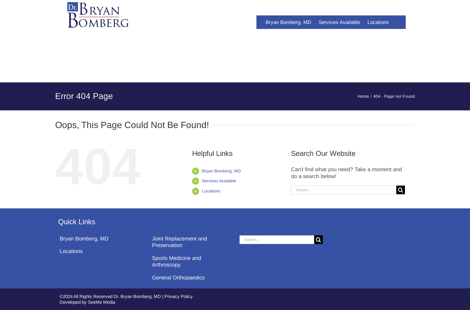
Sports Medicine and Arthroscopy (176, 261)
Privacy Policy (179, 296)
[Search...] (343, 190)
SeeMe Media (101, 302)
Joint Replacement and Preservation (179, 242)
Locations (211, 191)
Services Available (219, 180)
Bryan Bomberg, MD (221, 170)
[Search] (400, 190)
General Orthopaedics (178, 278)
